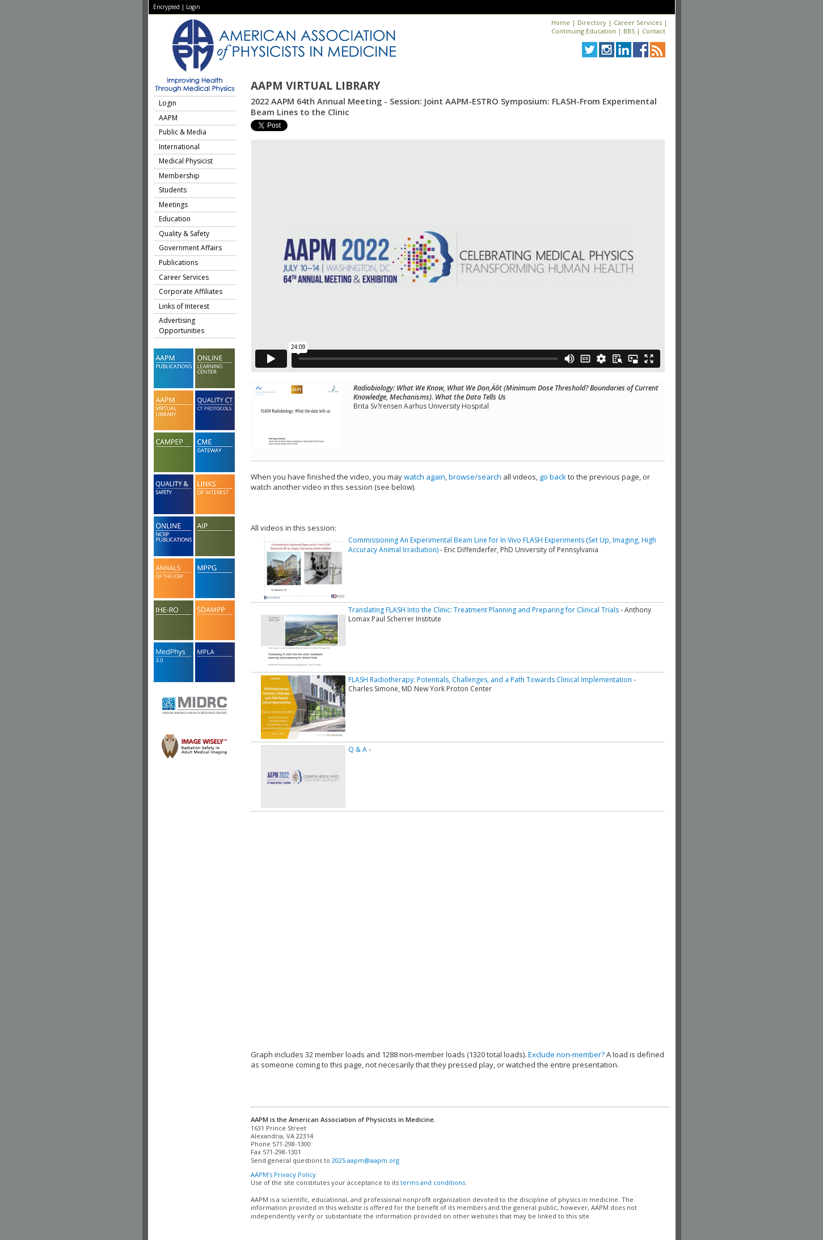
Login (193, 7)
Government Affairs (190, 248)
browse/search (475, 477)
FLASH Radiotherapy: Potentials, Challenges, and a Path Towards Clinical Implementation (490, 679)
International (179, 147)
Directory (591, 22)
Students (173, 190)
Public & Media (182, 132)
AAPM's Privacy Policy (283, 1174)
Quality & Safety (184, 233)
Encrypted (166, 7)
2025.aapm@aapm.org (365, 1160)
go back (552, 477)
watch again (424, 477)
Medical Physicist (186, 161)
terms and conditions (432, 1182)
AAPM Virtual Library (315, 85)
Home (560, 22)
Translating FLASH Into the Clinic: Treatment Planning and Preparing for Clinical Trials (483, 610)
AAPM (168, 118)
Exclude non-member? (566, 1054)
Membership (179, 175)
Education (175, 219)
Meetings (173, 204)
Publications (178, 262)
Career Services (638, 22)
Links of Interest (184, 306)
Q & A (357, 749)
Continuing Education (583, 31)
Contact (653, 31)
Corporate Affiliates (190, 291)
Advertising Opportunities (181, 325)
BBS (629, 31)
